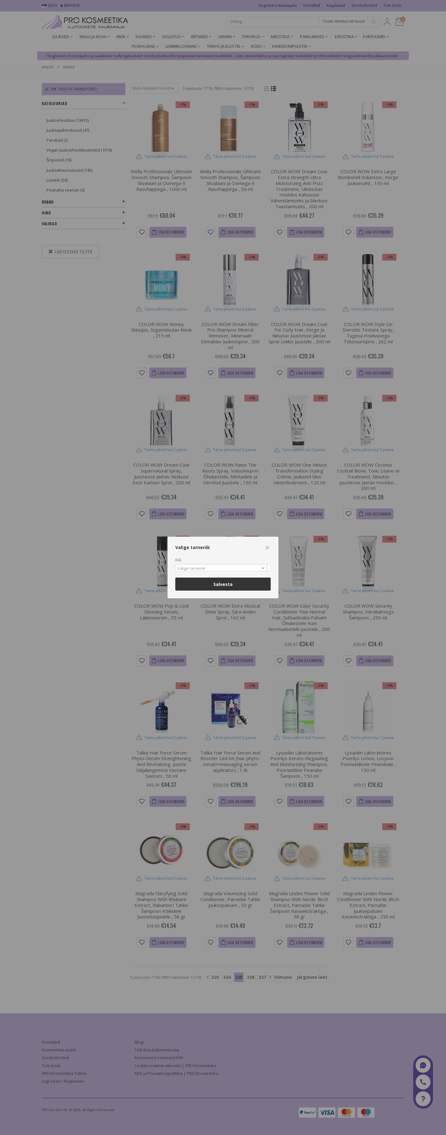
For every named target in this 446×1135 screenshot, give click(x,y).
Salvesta (223, 584)
